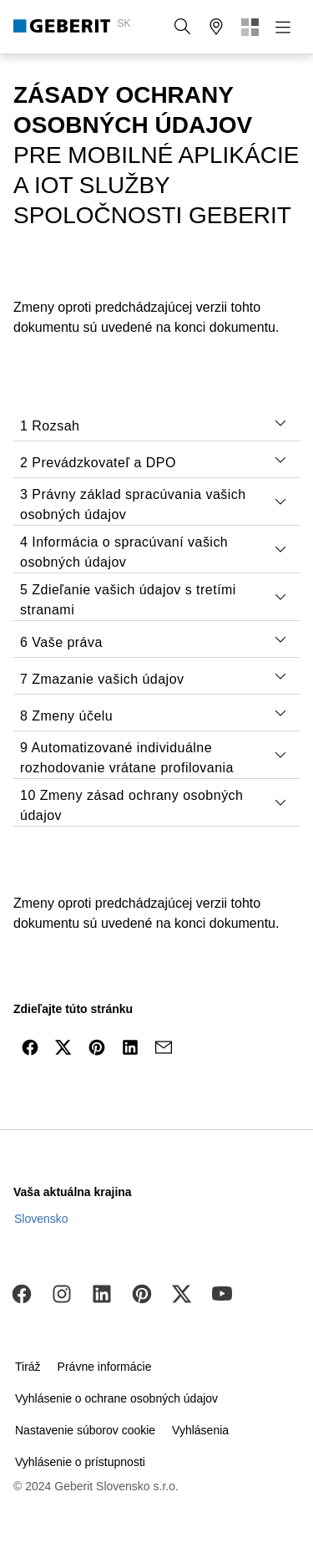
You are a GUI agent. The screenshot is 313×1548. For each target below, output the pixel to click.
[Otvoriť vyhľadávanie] (182, 26)
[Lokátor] (216, 26)
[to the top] (265, 1087)
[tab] (280, 422)
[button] (182, 26)
